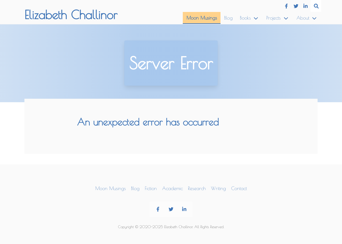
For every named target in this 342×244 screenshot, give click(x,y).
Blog (228, 18)
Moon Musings (201, 18)
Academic (172, 188)
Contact (239, 188)
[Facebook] (286, 6)
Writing (218, 188)
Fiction (151, 188)
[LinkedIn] (305, 6)
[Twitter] (296, 6)
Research (197, 188)
